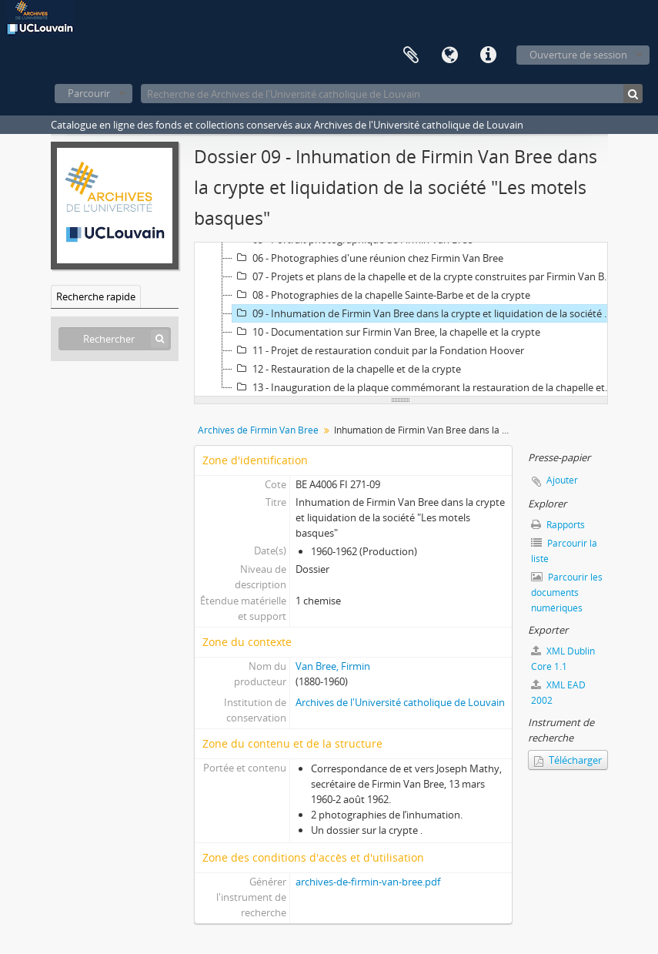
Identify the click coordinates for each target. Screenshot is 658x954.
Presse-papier (411, 55)
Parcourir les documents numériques (567, 592)
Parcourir (89, 93)
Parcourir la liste (564, 551)
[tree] (401, 320)
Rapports (558, 524)
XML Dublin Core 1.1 (563, 658)
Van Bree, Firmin (333, 666)
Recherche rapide (95, 296)
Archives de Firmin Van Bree (258, 430)
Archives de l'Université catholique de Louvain (400, 702)
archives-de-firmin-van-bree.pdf (368, 882)
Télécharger (568, 760)
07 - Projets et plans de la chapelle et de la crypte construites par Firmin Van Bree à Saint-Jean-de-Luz (424, 276)
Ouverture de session (578, 55)
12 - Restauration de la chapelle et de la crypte (346, 369)
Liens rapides (488, 55)
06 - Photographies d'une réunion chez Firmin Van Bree (367, 258)
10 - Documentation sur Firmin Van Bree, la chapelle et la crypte (386, 332)
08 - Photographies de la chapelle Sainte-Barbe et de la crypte (381, 295)
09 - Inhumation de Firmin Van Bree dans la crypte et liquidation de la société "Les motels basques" (424, 313)
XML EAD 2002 (558, 692)
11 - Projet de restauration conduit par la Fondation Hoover (378, 350)
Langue (449, 55)
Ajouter (562, 480)
